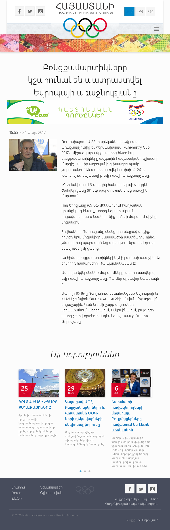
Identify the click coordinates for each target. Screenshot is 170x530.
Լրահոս (18, 486)
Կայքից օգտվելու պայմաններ (136, 499)
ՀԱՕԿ (17, 498)
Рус (150, 10)
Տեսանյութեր (51, 486)
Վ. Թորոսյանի (148, 520)
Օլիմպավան (51, 492)
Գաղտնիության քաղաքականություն (131, 503)
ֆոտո (16, 492)
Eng (140, 10)
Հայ (129, 10)
